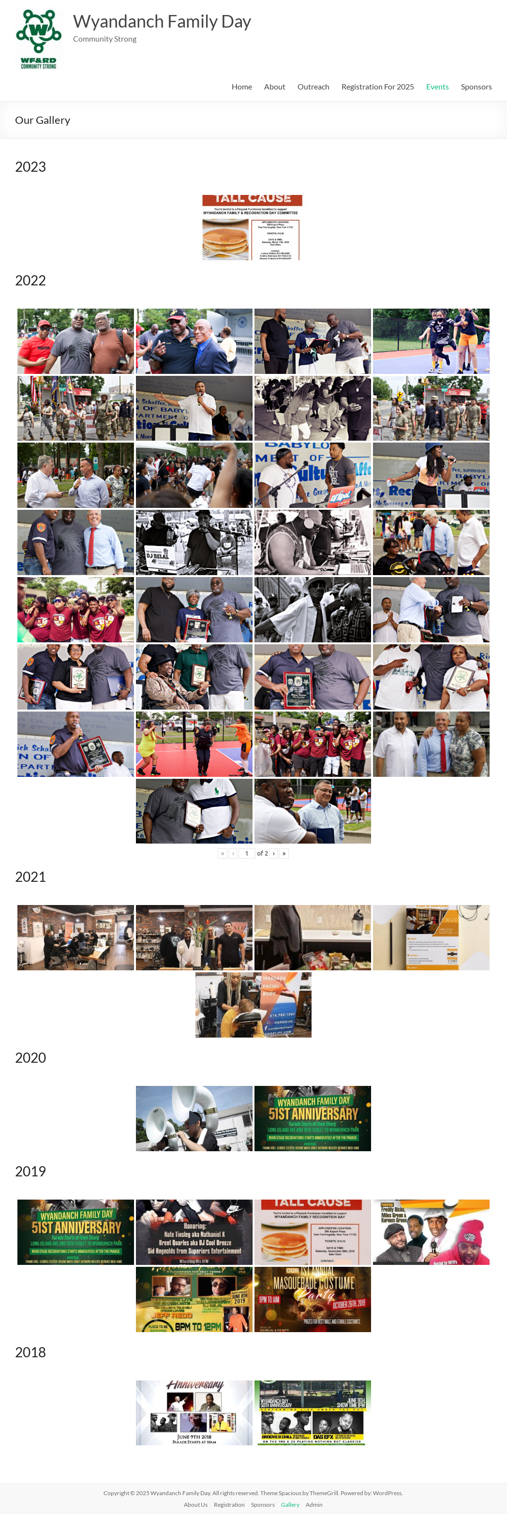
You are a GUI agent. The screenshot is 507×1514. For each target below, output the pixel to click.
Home (242, 86)
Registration (229, 1504)
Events (437, 86)
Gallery (290, 1504)
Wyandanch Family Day (162, 20)
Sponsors (476, 86)
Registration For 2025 (378, 86)
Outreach (313, 86)
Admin (314, 1504)
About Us (196, 1504)
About (274, 86)
